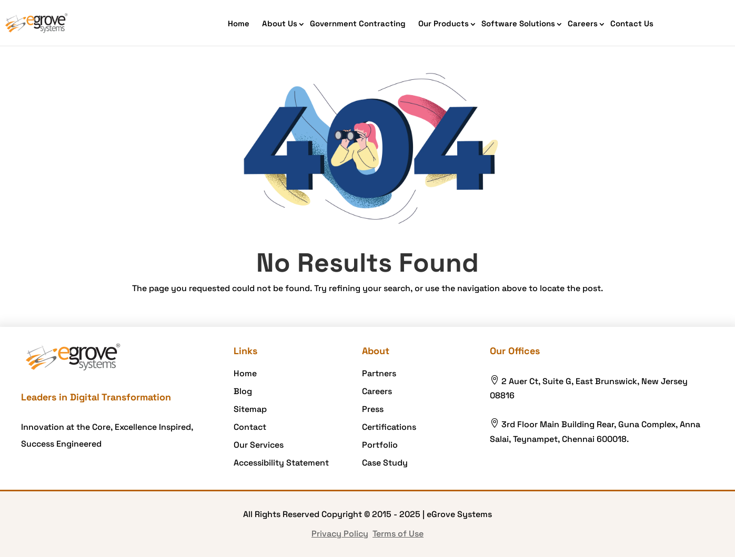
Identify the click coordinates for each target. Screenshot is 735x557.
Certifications (389, 426)
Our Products (443, 23)
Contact (250, 426)
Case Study (385, 462)
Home (238, 23)
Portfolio (380, 444)
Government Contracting (358, 23)
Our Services (259, 444)
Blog (243, 391)
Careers (583, 23)
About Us (279, 23)
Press (373, 409)
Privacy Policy (339, 533)
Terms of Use (398, 533)
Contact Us (631, 23)
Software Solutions (518, 23)
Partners (379, 373)
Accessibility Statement (281, 462)
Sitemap (250, 409)
